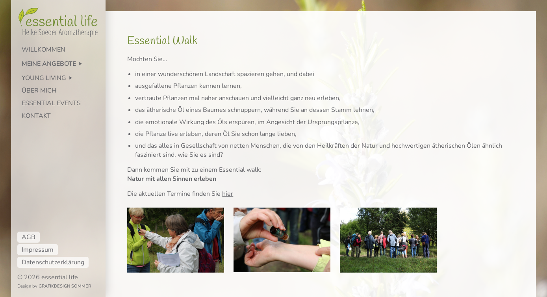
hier (227, 193)
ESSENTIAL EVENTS (51, 103)
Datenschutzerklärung (53, 262)
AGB (28, 237)
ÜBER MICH (39, 90)
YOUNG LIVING (44, 78)
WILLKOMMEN (43, 49)
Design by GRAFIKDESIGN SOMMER (54, 286)
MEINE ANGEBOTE (49, 63)
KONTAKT (36, 115)
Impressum (38, 249)
